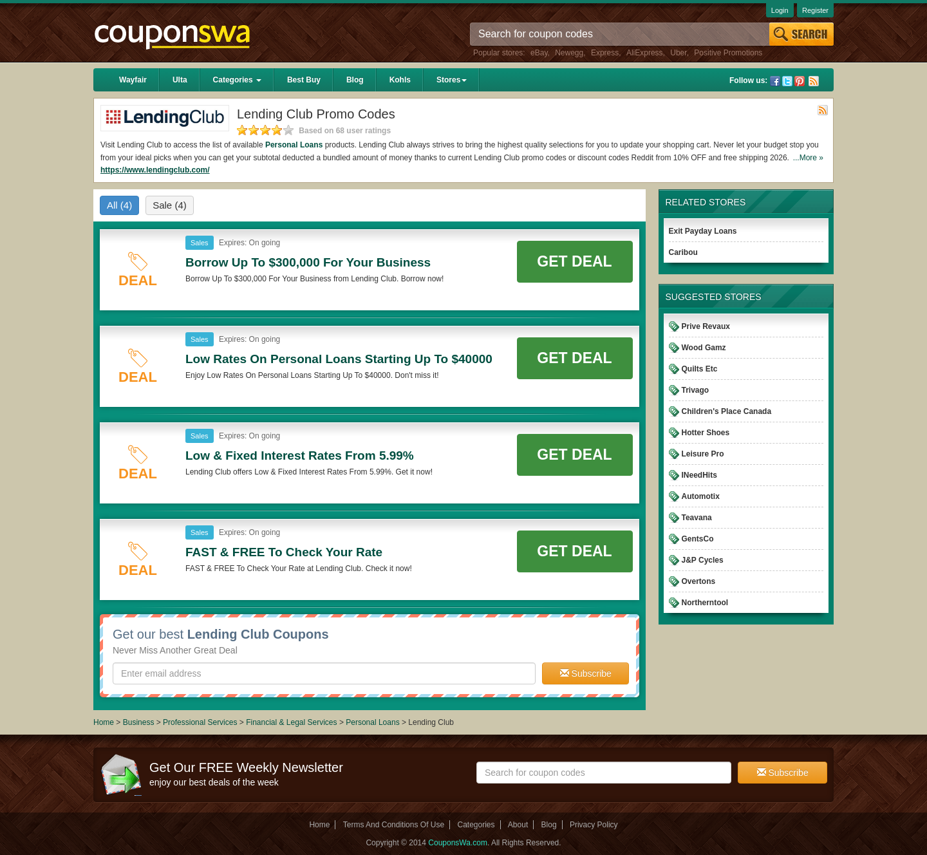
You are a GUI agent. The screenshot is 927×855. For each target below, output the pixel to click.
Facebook (775, 81)
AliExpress (644, 52)
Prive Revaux (706, 326)
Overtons (699, 581)
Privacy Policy (594, 824)
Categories (237, 79)
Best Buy (304, 79)
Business (139, 722)
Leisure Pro (703, 453)
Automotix (701, 496)
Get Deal (574, 261)
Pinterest (799, 81)
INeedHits (699, 475)
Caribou (683, 252)
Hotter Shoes (706, 432)
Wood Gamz (704, 347)
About (518, 824)
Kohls (400, 79)
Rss (814, 81)
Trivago (695, 390)
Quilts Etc (700, 368)
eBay (538, 52)
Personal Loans (294, 144)
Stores (451, 79)
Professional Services (201, 722)
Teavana (697, 517)
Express (605, 52)
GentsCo (698, 538)
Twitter (787, 81)
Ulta (180, 79)
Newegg (569, 52)
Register (815, 10)
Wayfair (133, 79)
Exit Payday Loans (703, 231)
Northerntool (705, 602)
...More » (808, 157)
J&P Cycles (703, 560)
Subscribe (586, 673)
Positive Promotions (728, 52)
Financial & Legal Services (292, 722)
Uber (678, 52)
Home (103, 722)
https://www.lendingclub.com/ (155, 169)
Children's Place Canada (727, 411)
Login (780, 10)
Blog (355, 79)
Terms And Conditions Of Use (393, 824)
